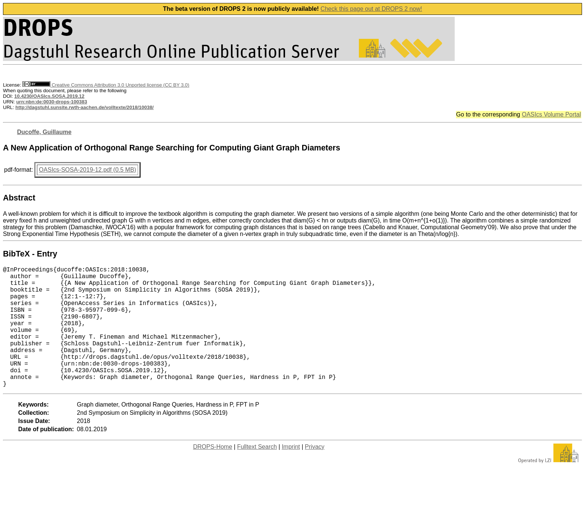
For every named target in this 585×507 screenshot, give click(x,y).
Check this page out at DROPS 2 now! (371, 9)
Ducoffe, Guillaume (44, 132)
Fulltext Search (257, 473)
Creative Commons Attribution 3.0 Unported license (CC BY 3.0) (105, 85)
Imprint (291, 473)
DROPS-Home (212, 473)
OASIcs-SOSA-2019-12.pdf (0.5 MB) (87, 170)
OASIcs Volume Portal (551, 114)
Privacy (314, 473)
